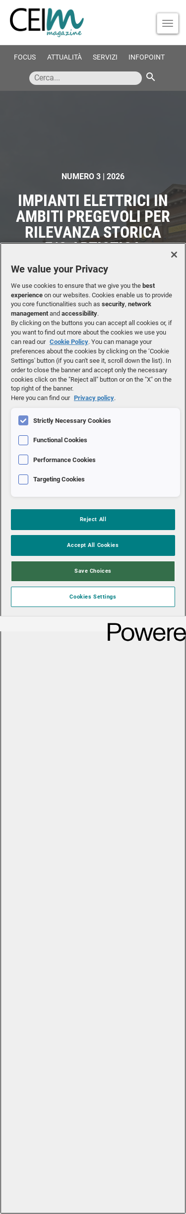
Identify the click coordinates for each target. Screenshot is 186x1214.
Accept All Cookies (93, 544)
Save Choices (93, 570)
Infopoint (146, 57)
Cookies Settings (92, 596)
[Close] (174, 255)
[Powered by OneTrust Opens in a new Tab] (143, 625)
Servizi (105, 57)
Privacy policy (94, 398)
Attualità (64, 57)
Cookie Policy (69, 341)
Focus (25, 57)
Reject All (93, 519)
